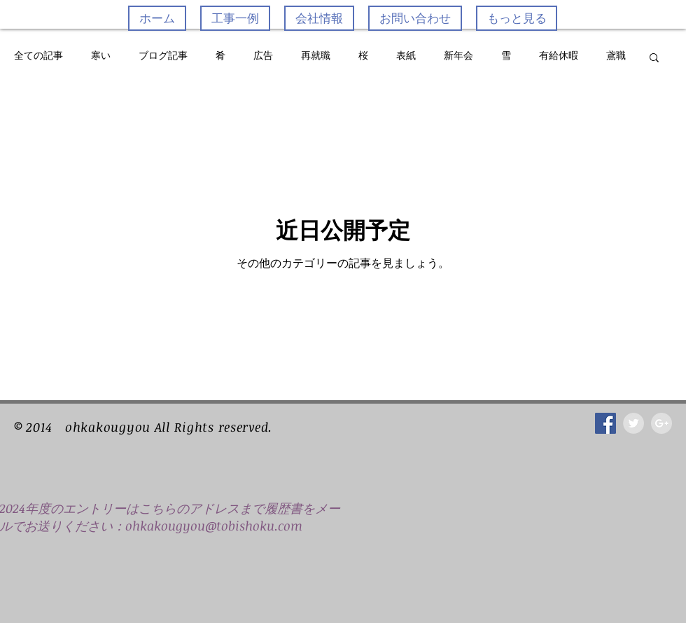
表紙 (406, 56)
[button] (654, 58)
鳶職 (616, 56)
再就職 (315, 56)
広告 (263, 56)
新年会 (458, 56)
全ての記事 (38, 56)
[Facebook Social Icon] (605, 423)
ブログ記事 (163, 56)
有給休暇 (558, 56)
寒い (101, 56)
